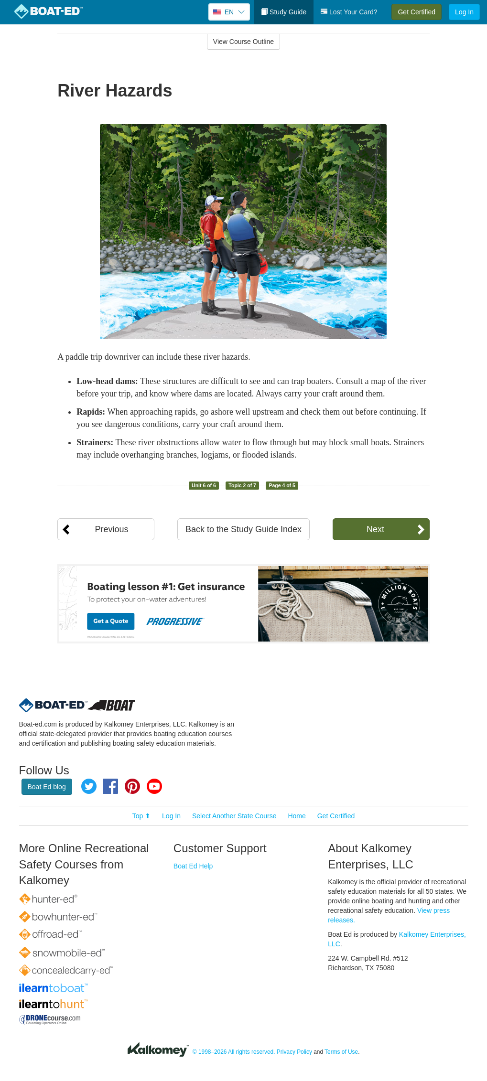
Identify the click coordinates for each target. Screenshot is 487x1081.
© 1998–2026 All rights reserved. (234, 1052)
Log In (464, 12)
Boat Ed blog (47, 787)
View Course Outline (243, 41)
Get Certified (416, 12)
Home (296, 816)
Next (375, 529)
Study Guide (283, 12)
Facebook (110, 786)
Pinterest (132, 786)
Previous (111, 529)
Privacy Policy (294, 1052)
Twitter (89, 786)
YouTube (154, 786)
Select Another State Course (234, 816)
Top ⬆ (141, 816)
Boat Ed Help (193, 866)
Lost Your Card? (349, 12)
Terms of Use (341, 1052)
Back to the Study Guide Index (243, 529)
